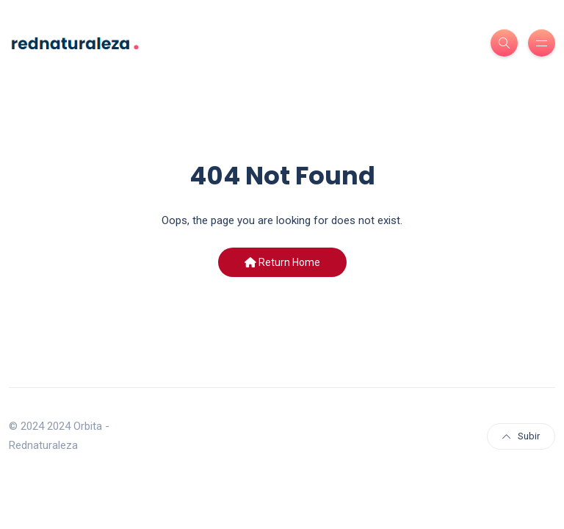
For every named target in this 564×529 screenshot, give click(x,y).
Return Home (282, 262)
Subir (521, 436)
